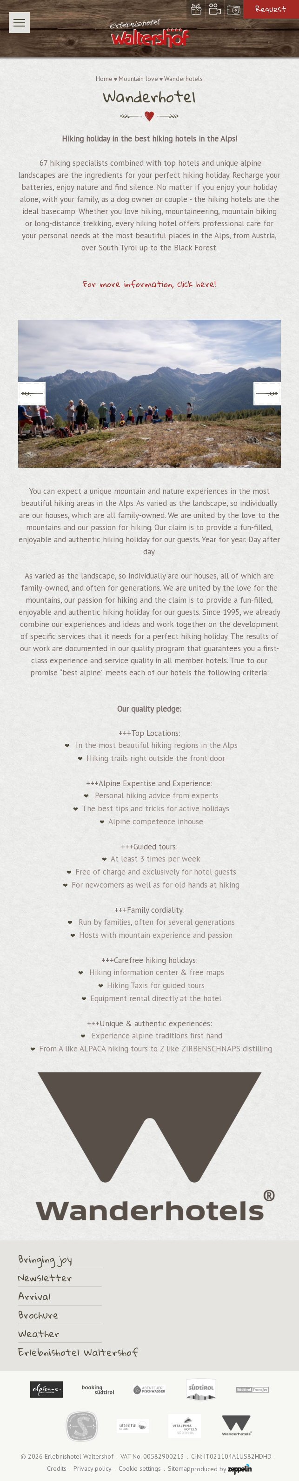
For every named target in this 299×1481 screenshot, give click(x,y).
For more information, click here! (149, 284)
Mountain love (138, 78)
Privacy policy (92, 1469)
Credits (56, 1469)
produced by (221, 1469)
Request (271, 9)
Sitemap (179, 1469)
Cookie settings (140, 1469)
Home (104, 78)
